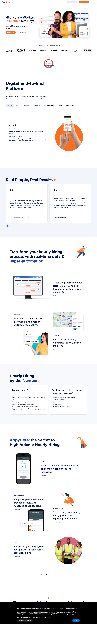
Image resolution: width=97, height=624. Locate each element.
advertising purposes (66, 612)
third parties (40, 611)
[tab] (10, 105)
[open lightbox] (21, 32)
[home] (6, 2)
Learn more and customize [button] (25, 620)
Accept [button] (76, 620)
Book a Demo (10, 32)
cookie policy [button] (20, 609)
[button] (16, 2)
